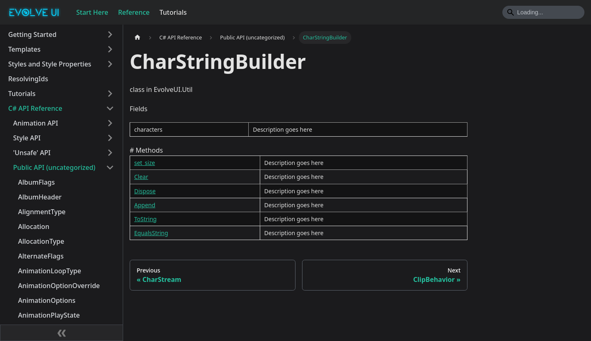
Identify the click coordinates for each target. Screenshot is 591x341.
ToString (145, 219)
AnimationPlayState (49, 315)
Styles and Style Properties (49, 64)
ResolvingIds (28, 78)
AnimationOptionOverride (59, 285)
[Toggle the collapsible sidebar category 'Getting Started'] (110, 34)
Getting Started (32, 34)
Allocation (33, 226)
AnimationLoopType (49, 270)
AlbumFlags (36, 182)
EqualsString (151, 233)
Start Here (92, 12)
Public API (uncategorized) (54, 167)
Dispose (145, 191)
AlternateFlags (41, 256)
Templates (24, 49)
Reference (134, 12)
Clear (141, 177)
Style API (27, 137)
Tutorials (173, 12)
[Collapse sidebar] (61, 333)
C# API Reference (35, 108)
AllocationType (41, 241)
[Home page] (137, 37)
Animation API (35, 123)
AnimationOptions (47, 300)
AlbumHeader (40, 196)
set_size (144, 163)
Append (144, 205)
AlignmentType (42, 211)
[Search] (543, 12)
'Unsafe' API (31, 152)
